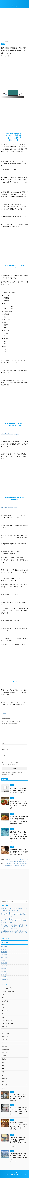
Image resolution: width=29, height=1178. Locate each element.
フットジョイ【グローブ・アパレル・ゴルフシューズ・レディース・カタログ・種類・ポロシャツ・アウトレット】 (14, 914)
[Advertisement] (14, 24)
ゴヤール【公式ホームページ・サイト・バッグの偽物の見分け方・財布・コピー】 (14, 909)
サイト (3, 755)
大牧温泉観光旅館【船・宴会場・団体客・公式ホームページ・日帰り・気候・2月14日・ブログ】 (14, 932)
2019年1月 (4, 976)
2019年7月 (4, 963)
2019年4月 (4, 971)
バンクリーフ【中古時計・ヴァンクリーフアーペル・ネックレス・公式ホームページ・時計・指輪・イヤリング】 (14, 920)
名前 (3, 743)
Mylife (14, 6)
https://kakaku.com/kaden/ (9, 507)
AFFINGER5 (14, 1175)
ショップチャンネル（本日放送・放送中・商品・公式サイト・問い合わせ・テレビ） (18, 790)
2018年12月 (4, 979)
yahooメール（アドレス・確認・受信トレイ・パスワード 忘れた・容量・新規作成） (19, 852)
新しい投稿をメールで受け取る (10, 764)
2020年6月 (4, 954)
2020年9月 (4, 946)
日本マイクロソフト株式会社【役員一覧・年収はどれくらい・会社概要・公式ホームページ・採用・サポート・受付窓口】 (14, 926)
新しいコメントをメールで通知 (10, 762)
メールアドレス (6, 749)
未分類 (4, 713)
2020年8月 (4, 949)
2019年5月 (4, 968)
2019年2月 (4, 974)
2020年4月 (4, 960)
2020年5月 (4, 957)
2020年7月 (4, 952)
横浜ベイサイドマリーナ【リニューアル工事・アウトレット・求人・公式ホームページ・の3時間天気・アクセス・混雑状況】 (18, 836)
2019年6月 (4, 965)
